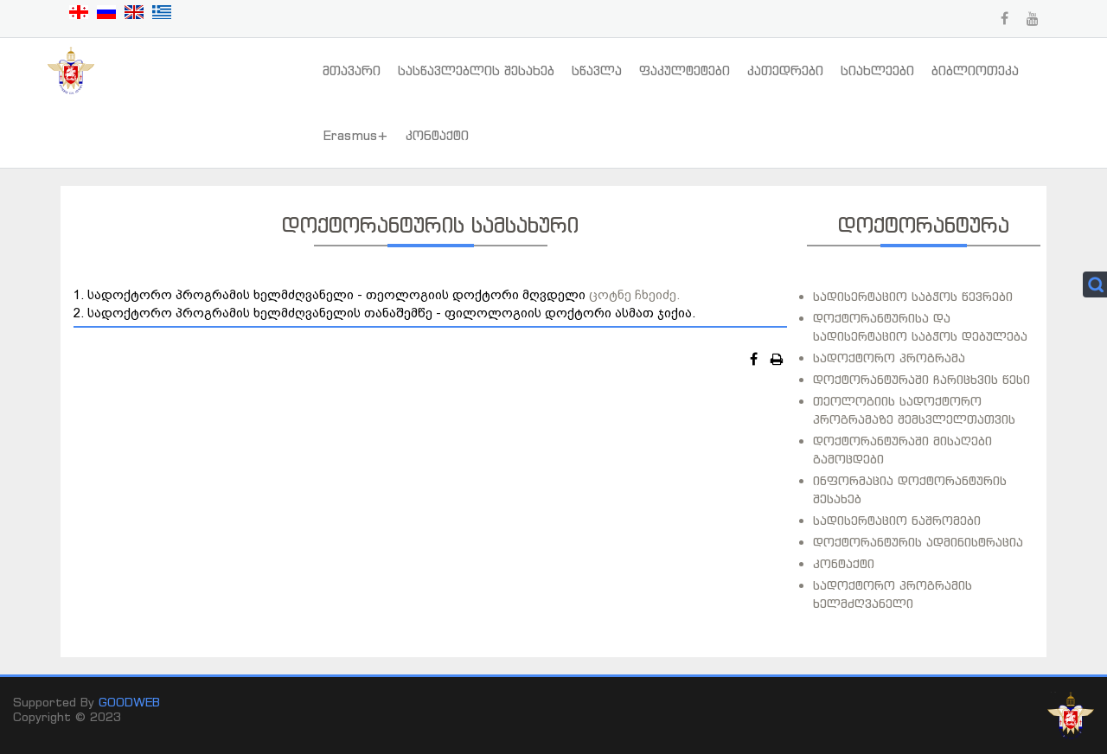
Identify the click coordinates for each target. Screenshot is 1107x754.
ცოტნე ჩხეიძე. (634, 294)
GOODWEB (129, 701)
